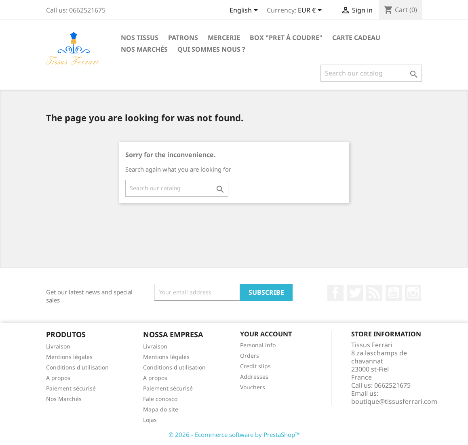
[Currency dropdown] (311, 11)
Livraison (58, 346)
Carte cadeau (356, 37)
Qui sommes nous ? (211, 49)
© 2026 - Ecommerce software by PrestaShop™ (234, 434)
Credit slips (255, 366)
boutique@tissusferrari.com (394, 401)
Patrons (183, 37)
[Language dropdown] (245, 11)
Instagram (413, 293)
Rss (374, 293)
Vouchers (252, 387)
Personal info (258, 345)
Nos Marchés (144, 49)
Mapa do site (160, 409)
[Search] (371, 73)
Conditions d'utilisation (77, 367)
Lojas (150, 420)
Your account (266, 334)
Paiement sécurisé (71, 388)
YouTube (394, 293)
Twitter (355, 293)
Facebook (335, 293)
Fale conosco (160, 399)
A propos (58, 378)
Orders (249, 355)
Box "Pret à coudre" (286, 37)
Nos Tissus (139, 37)
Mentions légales (69, 357)
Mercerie (224, 37)
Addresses (254, 376)
